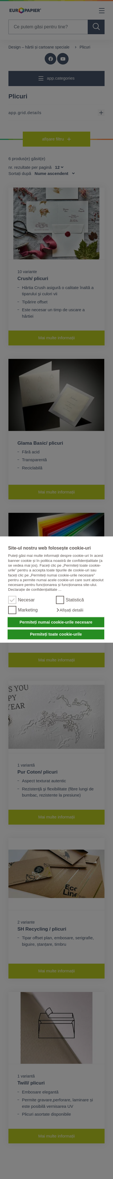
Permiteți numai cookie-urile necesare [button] (55, 622)
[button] (69, 610)
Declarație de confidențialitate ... (35, 590)
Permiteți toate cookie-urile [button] (56, 634)
